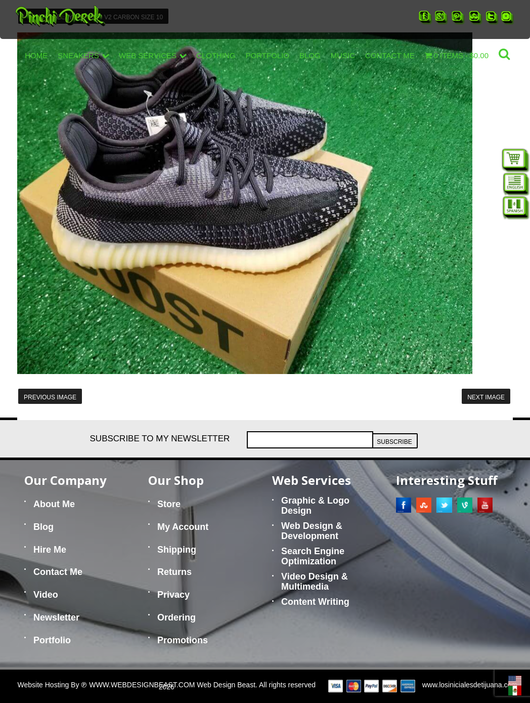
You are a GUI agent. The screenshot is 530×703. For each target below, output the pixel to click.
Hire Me (49, 550)
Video (45, 595)
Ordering (176, 617)
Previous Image (50, 397)
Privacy (173, 595)
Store (169, 504)
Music (343, 55)
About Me (54, 504)
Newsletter (56, 617)
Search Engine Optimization (312, 556)
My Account (182, 527)
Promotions (182, 640)
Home (36, 55)
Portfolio (267, 55)
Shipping (176, 550)
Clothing (216, 55)
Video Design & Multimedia (314, 581)
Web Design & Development (311, 531)
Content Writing (315, 602)
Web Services (152, 55)
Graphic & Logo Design (315, 505)
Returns (174, 572)
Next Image (486, 397)
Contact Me (390, 55)
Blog (310, 55)
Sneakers (83, 55)
